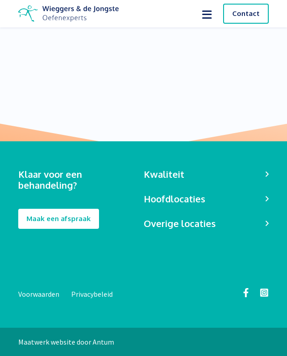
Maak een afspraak (58, 219)
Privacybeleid (92, 294)
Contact (246, 13)
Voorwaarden (39, 294)
